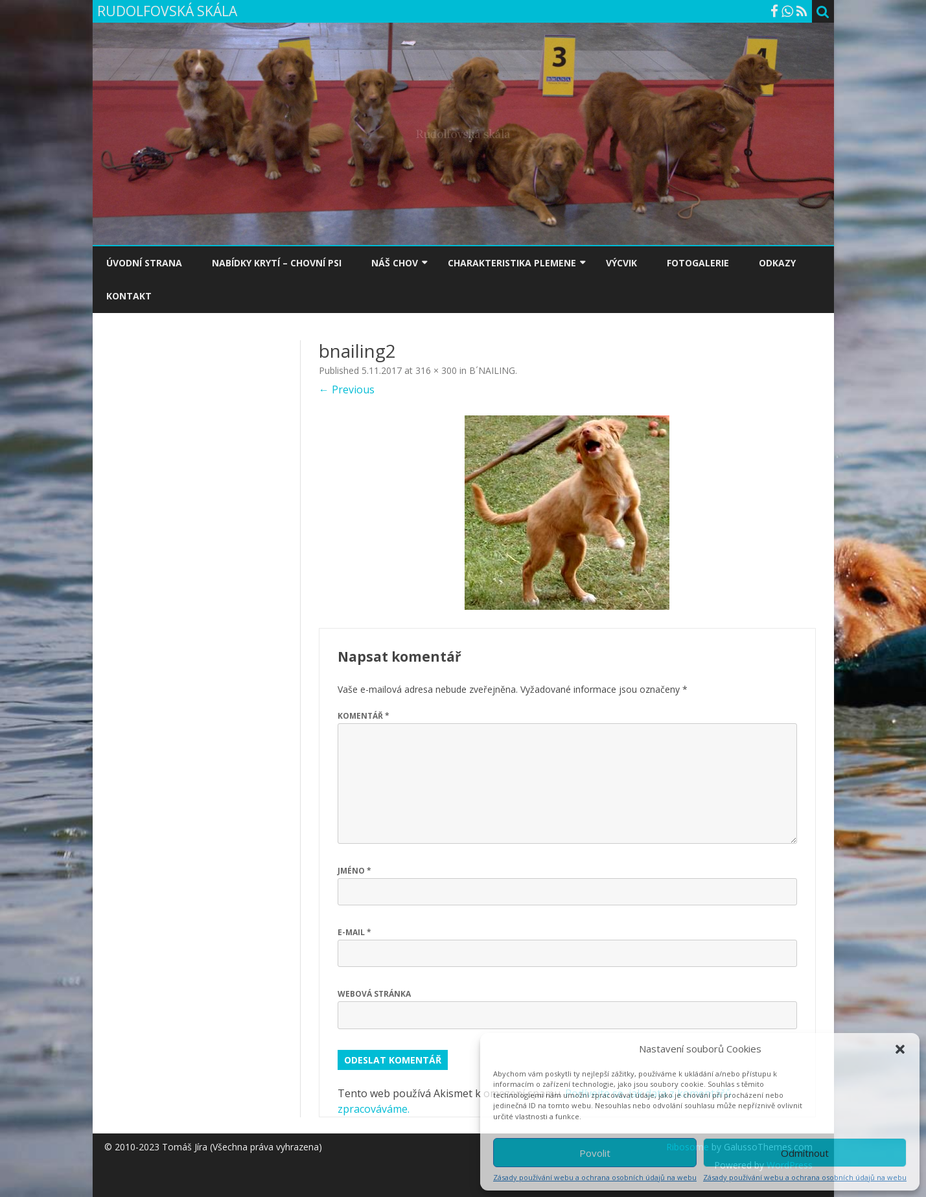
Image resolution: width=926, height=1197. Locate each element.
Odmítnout (805, 1152)
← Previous (347, 389)
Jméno (354, 870)
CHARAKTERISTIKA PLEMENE (512, 263)
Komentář (363, 715)
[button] (900, 1049)
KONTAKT (129, 296)
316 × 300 (436, 370)
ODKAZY (777, 263)
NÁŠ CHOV (394, 263)
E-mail (354, 932)
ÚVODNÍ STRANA (144, 263)
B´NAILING (492, 370)
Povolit (594, 1152)
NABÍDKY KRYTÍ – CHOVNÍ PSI (276, 263)
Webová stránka (374, 993)
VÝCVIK (621, 263)
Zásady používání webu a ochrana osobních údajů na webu (595, 1177)
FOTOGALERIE (698, 263)
